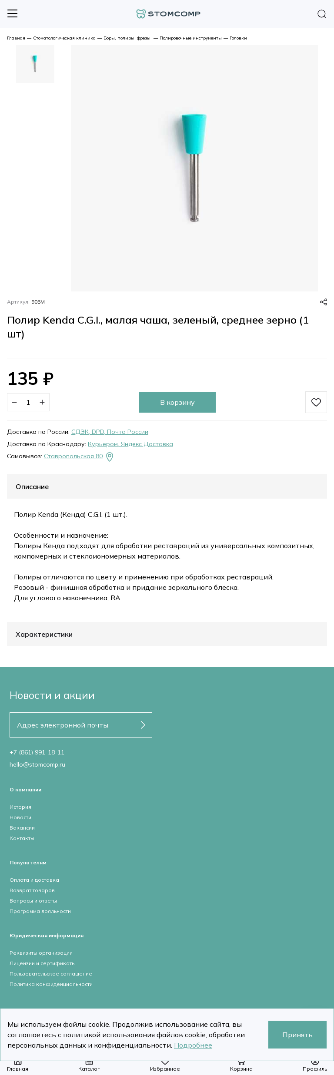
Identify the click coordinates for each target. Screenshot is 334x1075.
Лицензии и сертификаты (43, 963)
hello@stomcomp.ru (37, 764)
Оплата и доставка (34, 880)
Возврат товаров (32, 890)
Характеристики (44, 634)
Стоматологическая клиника (64, 38)
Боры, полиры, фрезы (128, 38)
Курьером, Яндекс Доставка (130, 444)
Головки (238, 38)
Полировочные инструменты (191, 38)
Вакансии (22, 827)
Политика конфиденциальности (51, 984)
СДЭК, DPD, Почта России (109, 432)
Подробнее (193, 1045)
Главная (16, 38)
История (20, 807)
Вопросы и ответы (33, 900)
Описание (32, 486)
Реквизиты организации (41, 952)
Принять (297, 1034)
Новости (20, 817)
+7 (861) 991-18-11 (37, 752)
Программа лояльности (40, 911)
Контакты (22, 838)
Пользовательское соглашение (51, 973)
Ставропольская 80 (79, 457)
